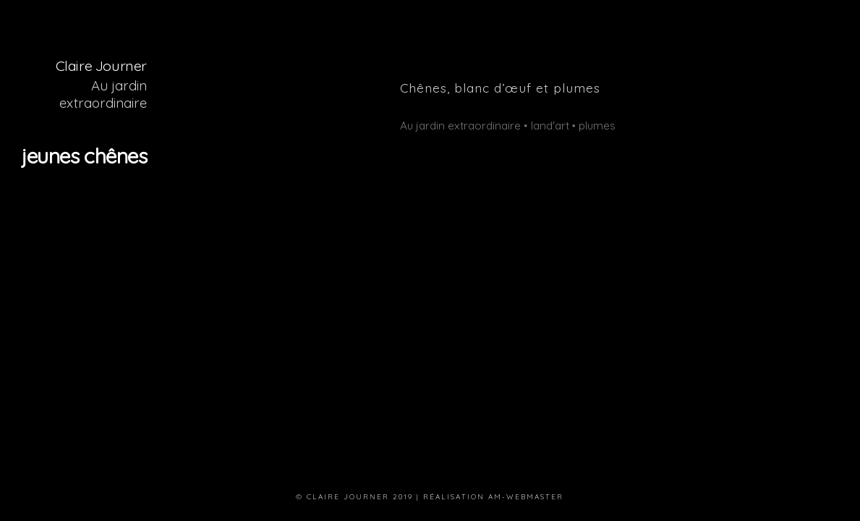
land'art (550, 125)
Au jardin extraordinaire (103, 94)
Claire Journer (101, 65)
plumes (597, 125)
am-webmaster (525, 496)
